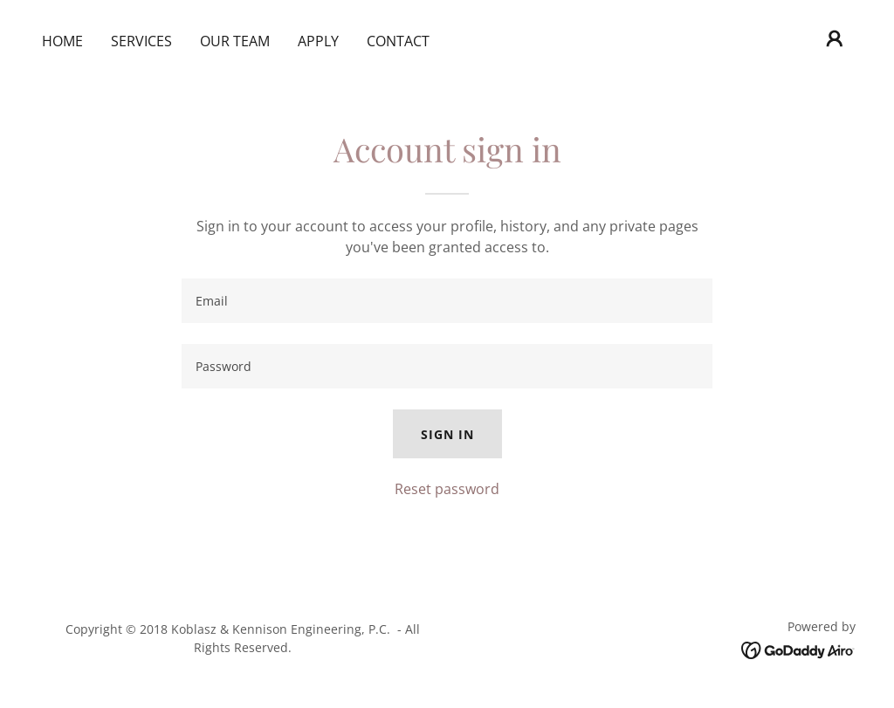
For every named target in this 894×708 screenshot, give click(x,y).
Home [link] (62, 41)
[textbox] (447, 300)
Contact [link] (398, 41)
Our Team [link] (235, 41)
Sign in (447, 434)
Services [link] (141, 41)
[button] (834, 38)
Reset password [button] (447, 488)
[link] (798, 648)
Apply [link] (318, 41)
